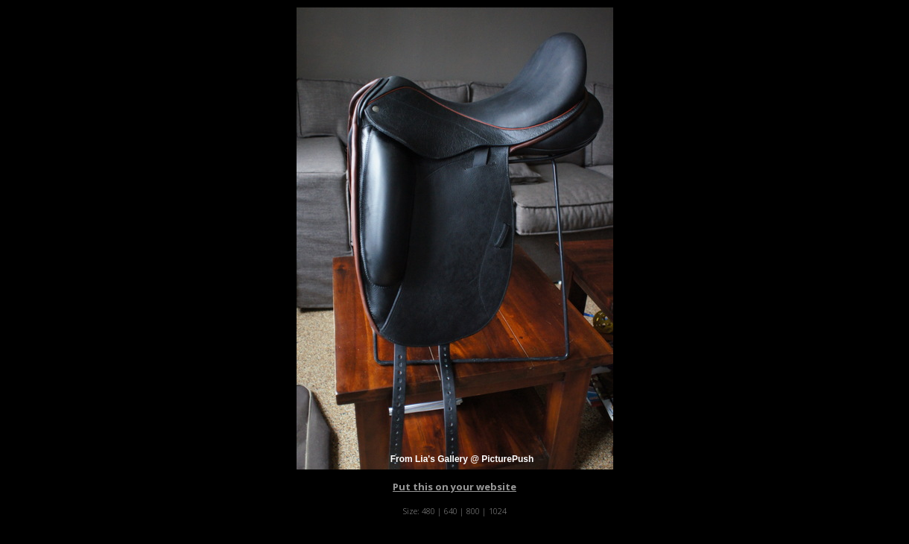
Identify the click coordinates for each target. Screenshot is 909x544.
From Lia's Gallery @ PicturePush (462, 459)
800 (473, 510)
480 (428, 510)
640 (450, 510)
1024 (498, 510)
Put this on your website (454, 486)
